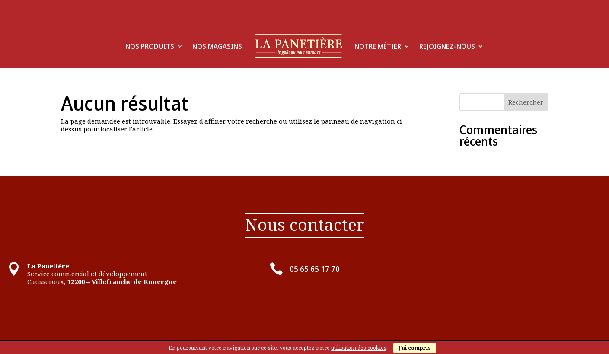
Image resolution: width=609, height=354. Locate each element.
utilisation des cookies (358, 347)
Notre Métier (377, 46)
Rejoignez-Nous (447, 46)
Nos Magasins (217, 46)
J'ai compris (415, 347)
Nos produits (149, 46)
